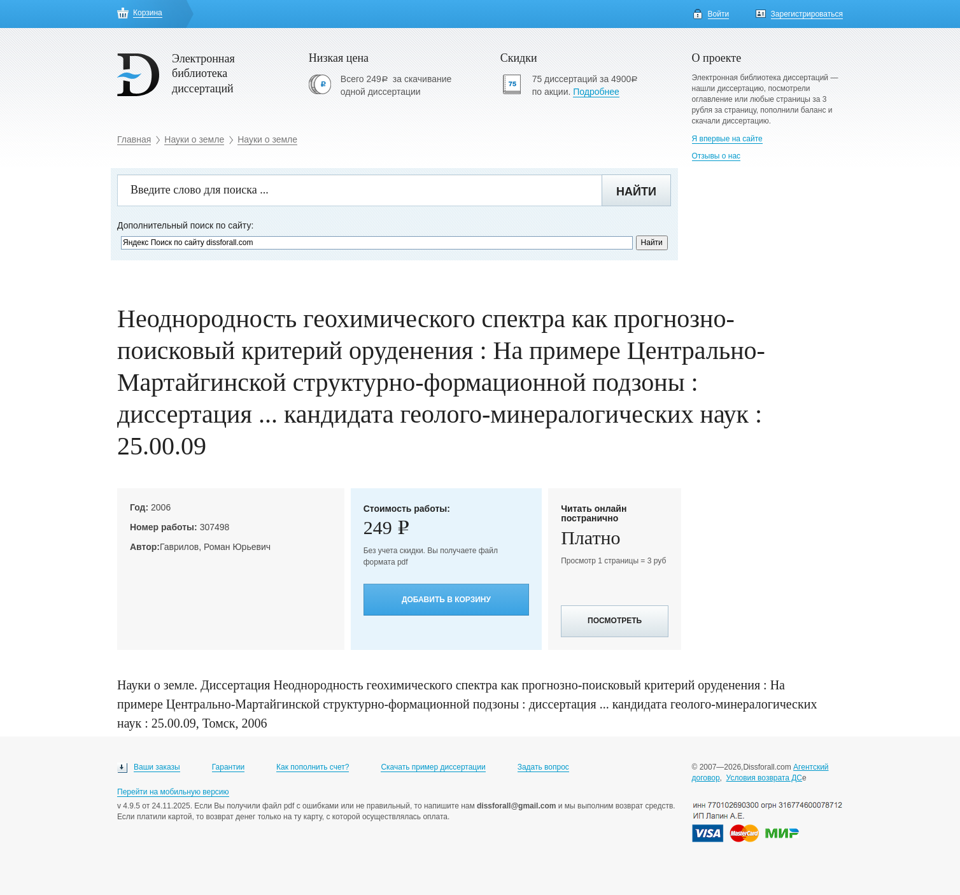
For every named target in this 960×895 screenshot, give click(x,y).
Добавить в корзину (446, 599)
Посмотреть (615, 620)
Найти (636, 191)
